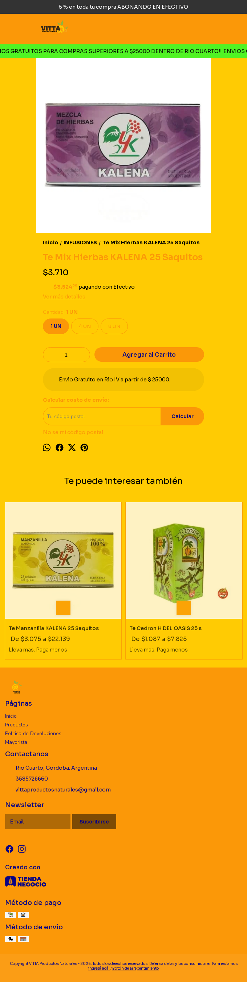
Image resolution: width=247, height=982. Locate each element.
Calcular (182, 416)
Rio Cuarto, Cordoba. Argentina (51, 767)
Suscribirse (94, 822)
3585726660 (26, 778)
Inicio (11, 716)
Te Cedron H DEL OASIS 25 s (165, 628)
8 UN (114, 326)
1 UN (55, 326)
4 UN (85, 326)
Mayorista (16, 742)
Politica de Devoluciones (33, 733)
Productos (16, 724)
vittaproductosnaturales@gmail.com (58, 789)
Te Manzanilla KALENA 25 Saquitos (54, 628)
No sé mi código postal (73, 432)
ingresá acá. (99, 968)
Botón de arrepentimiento (135, 968)
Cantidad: (60, 312)
